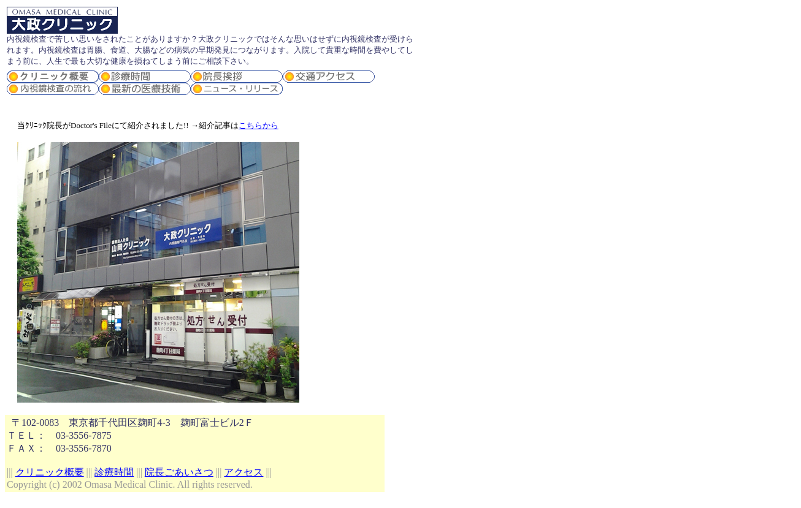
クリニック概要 (49, 472)
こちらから (258, 125)
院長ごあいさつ (179, 472)
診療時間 (114, 472)
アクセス (243, 472)
